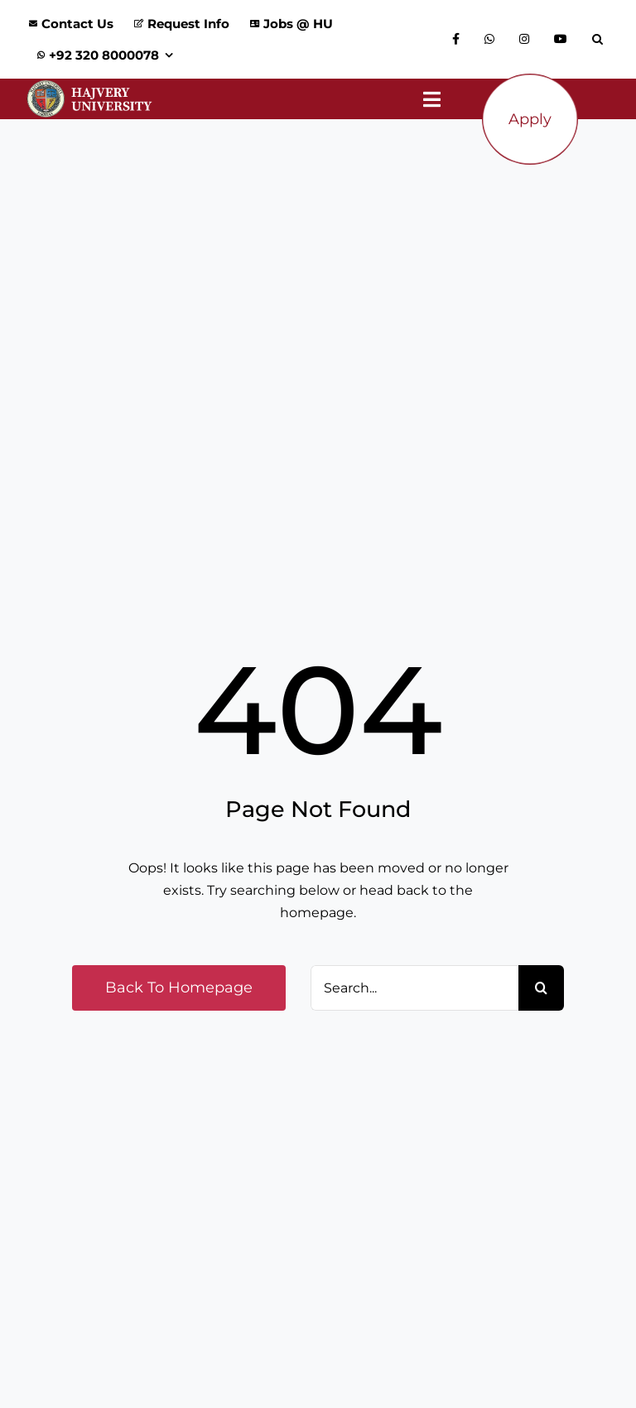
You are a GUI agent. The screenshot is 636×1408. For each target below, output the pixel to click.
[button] (601, 40)
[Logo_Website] (89, 85)
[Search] (541, 988)
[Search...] (414, 988)
